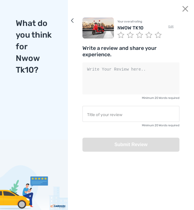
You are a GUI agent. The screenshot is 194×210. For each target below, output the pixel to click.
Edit (171, 26)
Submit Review (131, 144)
